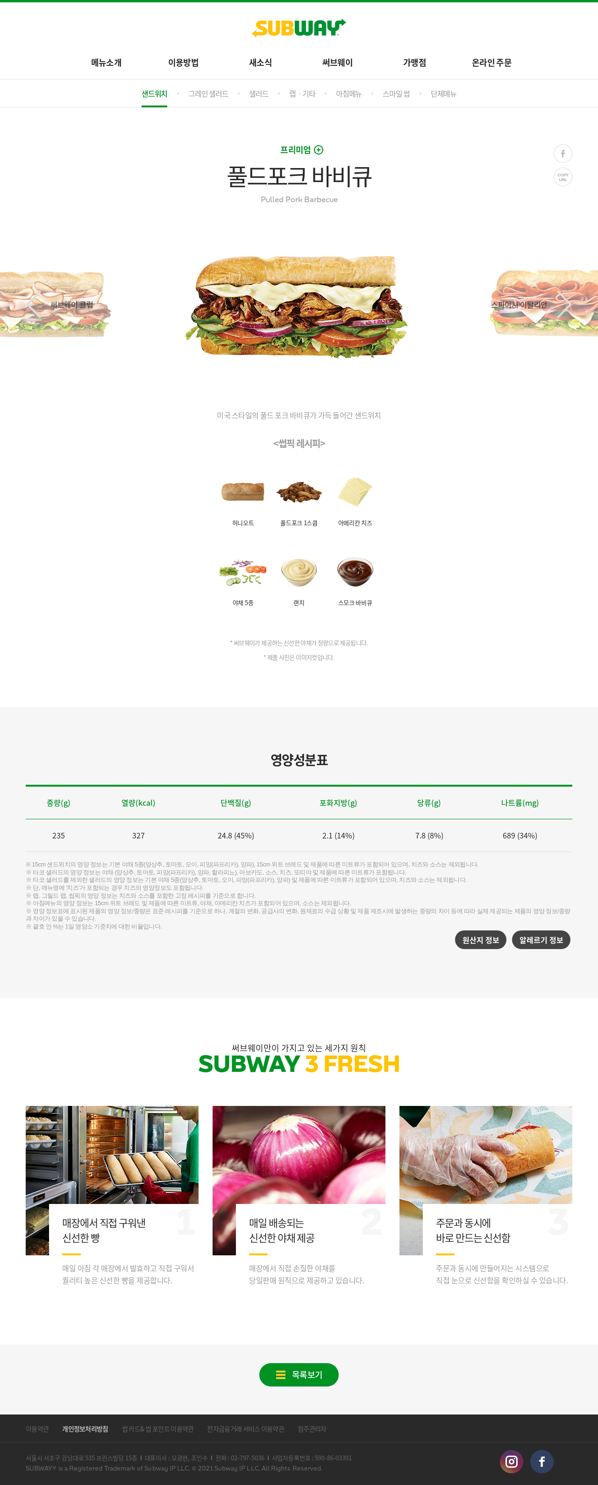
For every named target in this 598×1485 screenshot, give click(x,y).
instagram (511, 1461)
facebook (542, 1461)
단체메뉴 (443, 93)
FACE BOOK (563, 153)
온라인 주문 (492, 62)
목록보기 (307, 1374)
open (318, 150)
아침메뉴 (349, 93)
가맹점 (414, 62)
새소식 (260, 62)
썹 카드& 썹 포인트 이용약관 (158, 1429)
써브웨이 (337, 62)
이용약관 (37, 1429)
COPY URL (563, 177)
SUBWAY (299, 28)
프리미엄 (295, 150)
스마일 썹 (396, 93)
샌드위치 (154, 93)
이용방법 (183, 62)
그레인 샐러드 (208, 93)
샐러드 (258, 93)
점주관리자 (312, 1429)
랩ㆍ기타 (302, 93)
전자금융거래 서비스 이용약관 (245, 1429)
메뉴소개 (106, 62)
